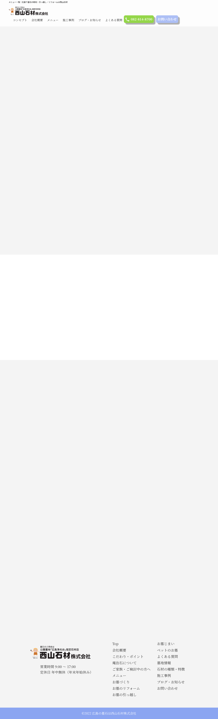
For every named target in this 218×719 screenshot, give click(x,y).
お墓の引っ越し (124, 694)
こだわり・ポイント (128, 656)
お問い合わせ (167, 19)
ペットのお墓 (167, 650)
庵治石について (124, 662)
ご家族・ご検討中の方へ (131, 669)
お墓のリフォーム (126, 688)
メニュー (52, 20)
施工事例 (68, 20)
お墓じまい (165, 643)
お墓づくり (121, 681)
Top (115, 643)
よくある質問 (113, 20)
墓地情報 (164, 662)
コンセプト (20, 20)
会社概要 (37, 20)
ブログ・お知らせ (89, 20)
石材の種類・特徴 (171, 669)
